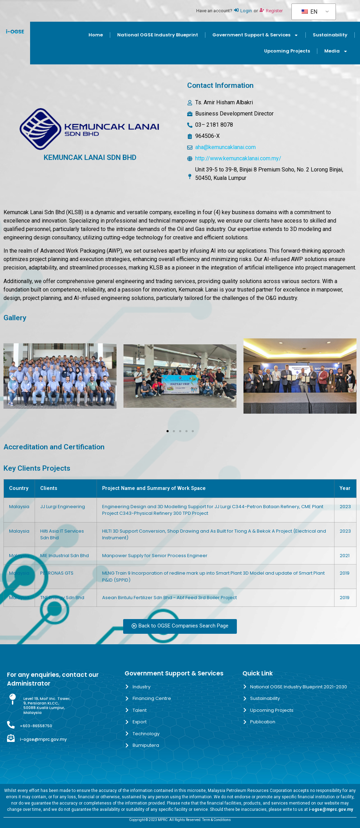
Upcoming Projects (287, 51)
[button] (11, 377)
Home (96, 34)
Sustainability (330, 34)
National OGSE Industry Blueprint (157, 34)
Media (336, 51)
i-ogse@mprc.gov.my (43, 739)
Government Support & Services (255, 35)
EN (309, 11)
